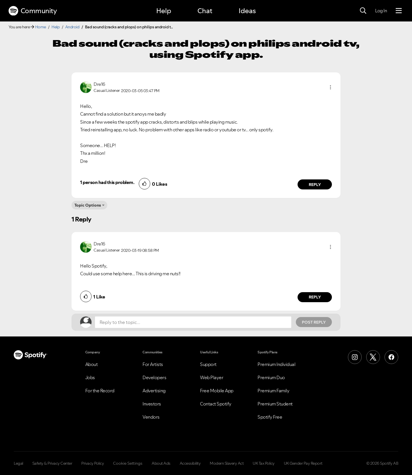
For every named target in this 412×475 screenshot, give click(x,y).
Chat (204, 10)
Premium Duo (271, 377)
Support (208, 364)
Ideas (247, 10)
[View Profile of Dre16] (99, 84)
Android (72, 27)
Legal (18, 463)
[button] (330, 87)
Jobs (90, 377)
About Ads (161, 463)
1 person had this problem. (107, 182)
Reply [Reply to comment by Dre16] (315, 184)
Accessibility (190, 463)
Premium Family (273, 390)
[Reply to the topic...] (193, 322)
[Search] (363, 11)
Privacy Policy (92, 463)
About (91, 364)
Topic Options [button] (87, 205)
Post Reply (314, 322)
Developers (154, 377)
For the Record (99, 390)
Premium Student (275, 404)
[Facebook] (391, 357)
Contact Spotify (215, 404)
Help (163, 10)
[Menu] (398, 11)
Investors (151, 404)
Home (40, 27)
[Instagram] (355, 357)
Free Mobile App (216, 390)
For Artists (152, 364)
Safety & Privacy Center (52, 463)
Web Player (211, 377)
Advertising (154, 390)
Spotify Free (270, 417)
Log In (381, 10)
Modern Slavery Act (226, 463)
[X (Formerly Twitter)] (373, 357)
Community (33, 11)
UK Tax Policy (264, 463)
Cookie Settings (127, 463)
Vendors (151, 417)
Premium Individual (276, 364)
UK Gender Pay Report (303, 463)
